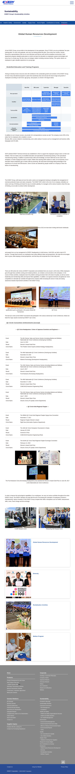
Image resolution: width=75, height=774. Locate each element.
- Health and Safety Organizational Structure (51, 713)
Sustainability (44, 698)
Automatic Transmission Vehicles (15, 686)
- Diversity (42, 750)
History (41, 683)
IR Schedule (10, 701)
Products (10, 677)
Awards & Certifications (46, 687)
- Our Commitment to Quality (47, 733)
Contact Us (10, 719)
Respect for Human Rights (46, 741)
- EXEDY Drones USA (12, 684)
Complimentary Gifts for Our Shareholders (17, 713)
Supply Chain (31, 22)
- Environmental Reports (46, 727)
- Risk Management (45, 707)
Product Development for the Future (16, 680)
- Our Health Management (46, 717)
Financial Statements (12, 705)
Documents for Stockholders (14, 709)
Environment (17, 22)
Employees (64, 22)
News (9, 673)
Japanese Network (44, 679)
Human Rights (41, 22)
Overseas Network (44, 681)
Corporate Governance (45, 705)
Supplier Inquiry (12, 724)
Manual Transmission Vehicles (14, 688)
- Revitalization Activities (46, 752)
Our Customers (44, 685)
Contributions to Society (53, 22)
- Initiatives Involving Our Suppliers (48, 739)
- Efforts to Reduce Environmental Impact (50, 725)
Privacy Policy (64, 766)
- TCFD (42, 729)
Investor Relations (13, 698)
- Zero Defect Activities (45, 735)
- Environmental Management (47, 721)
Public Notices (10, 715)
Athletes (42, 689)
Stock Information (11, 717)
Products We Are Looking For (14, 726)
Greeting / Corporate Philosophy (48, 675)
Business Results (11, 703)
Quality (24, 22)
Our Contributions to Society (47, 744)
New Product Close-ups (13, 682)
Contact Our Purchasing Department (16, 728)
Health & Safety (7, 22)
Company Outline (44, 677)
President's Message (45, 701)
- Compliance (43, 709)
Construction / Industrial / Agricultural (16, 690)
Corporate (43, 673)
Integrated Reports (11, 711)
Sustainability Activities (45, 703)
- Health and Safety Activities (47, 715)
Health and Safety (44, 711)
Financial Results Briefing (13, 707)
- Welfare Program (44, 754)
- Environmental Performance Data (48, 723)
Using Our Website (36, 766)
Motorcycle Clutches (12, 692)
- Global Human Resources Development (50, 748)
